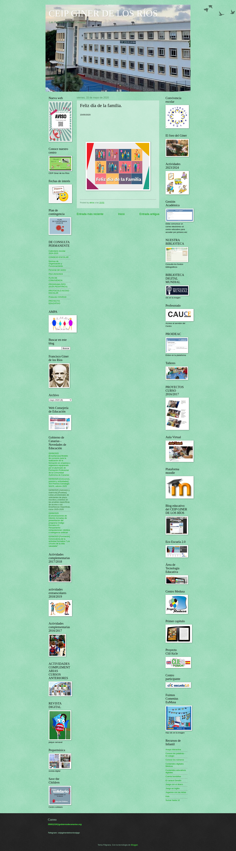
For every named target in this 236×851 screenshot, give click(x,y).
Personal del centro (57, 270)
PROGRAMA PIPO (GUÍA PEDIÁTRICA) (58, 285)
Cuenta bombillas (173, 776)
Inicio (121, 214)
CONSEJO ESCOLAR (58, 257)
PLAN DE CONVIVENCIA (56, 279)
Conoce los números (175, 760)
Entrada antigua (149, 214)
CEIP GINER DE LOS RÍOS (103, 13)
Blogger (134, 845)
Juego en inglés (173, 788)
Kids (167, 796)
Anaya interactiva (173, 749)
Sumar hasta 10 (173, 800)
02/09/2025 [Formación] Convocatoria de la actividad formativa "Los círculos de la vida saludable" (59, 541)
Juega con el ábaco (174, 784)
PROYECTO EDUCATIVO (54, 302)
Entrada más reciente (90, 214)
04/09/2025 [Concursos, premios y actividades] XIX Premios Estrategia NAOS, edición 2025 (59, 482)
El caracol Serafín (173, 780)
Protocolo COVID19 (57, 297)
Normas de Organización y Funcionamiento (56, 263)
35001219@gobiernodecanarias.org (65, 824)
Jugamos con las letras (176, 792)
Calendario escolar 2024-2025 (57, 252)
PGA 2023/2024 (56, 274)
